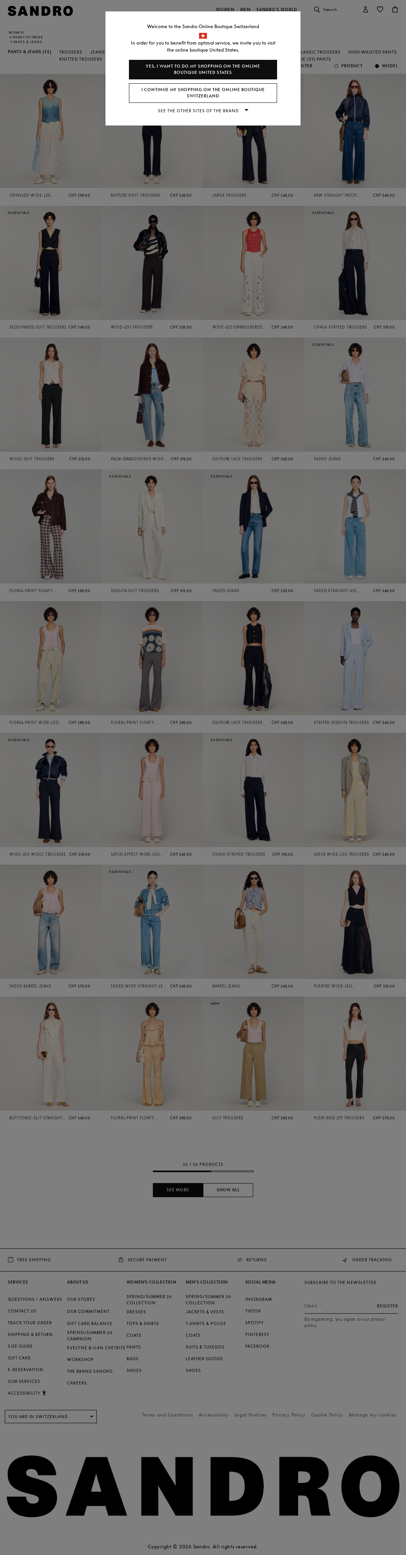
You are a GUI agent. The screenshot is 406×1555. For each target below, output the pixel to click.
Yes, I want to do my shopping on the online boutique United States (203, 69)
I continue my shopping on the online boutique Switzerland (203, 93)
